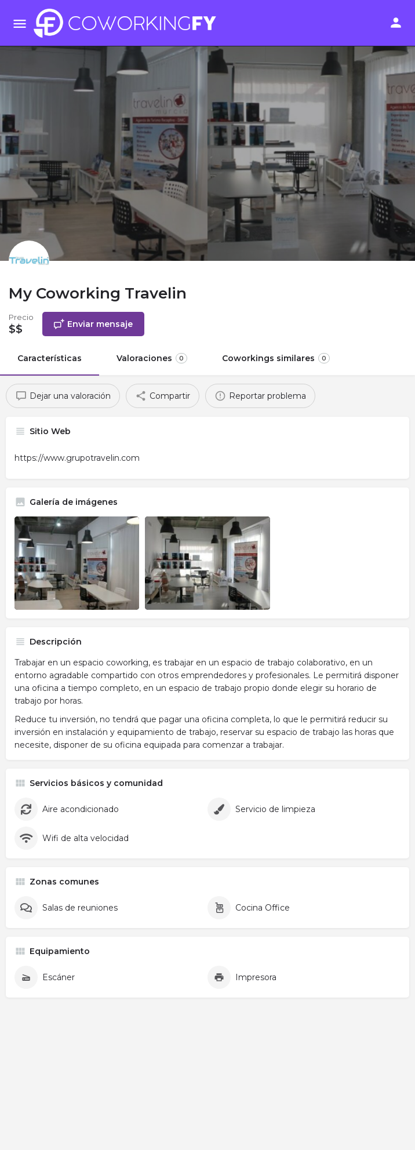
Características (49, 358)
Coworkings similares (276, 358)
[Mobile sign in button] (395, 22)
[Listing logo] (29, 261)
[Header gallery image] (104, 130)
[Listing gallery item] (76, 563)
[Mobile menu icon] (20, 23)
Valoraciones (152, 358)
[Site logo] (128, 23)
